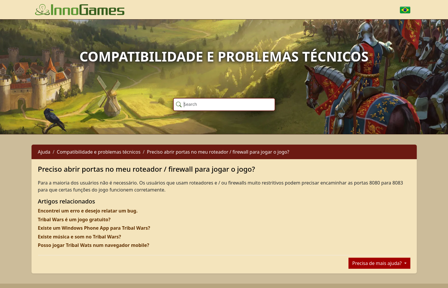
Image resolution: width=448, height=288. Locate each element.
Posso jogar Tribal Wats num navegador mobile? (93, 245)
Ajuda (44, 152)
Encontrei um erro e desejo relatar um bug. (88, 211)
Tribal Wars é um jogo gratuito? (74, 219)
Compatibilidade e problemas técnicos (99, 152)
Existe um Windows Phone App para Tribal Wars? (94, 228)
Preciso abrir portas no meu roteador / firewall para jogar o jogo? (218, 152)
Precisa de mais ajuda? (377, 263)
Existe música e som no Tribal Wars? (79, 236)
